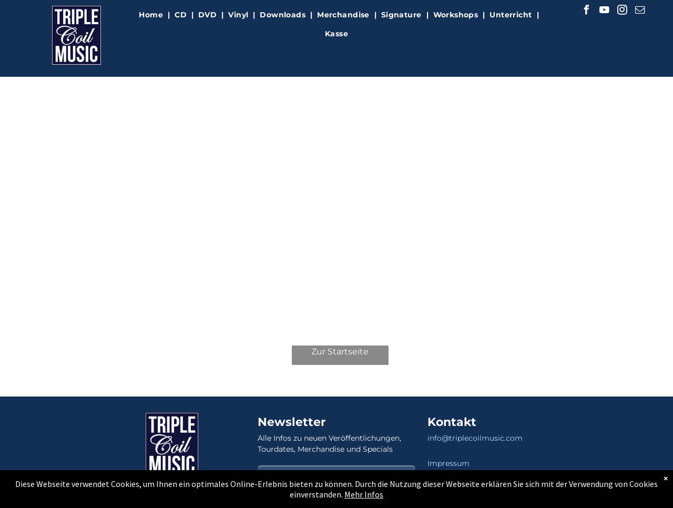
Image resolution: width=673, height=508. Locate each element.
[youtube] (604, 11)
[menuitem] (152, 15)
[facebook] (586, 11)
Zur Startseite (340, 352)
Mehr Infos (363, 494)
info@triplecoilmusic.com (475, 438)
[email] (640, 11)
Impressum (448, 463)
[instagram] (622, 11)
